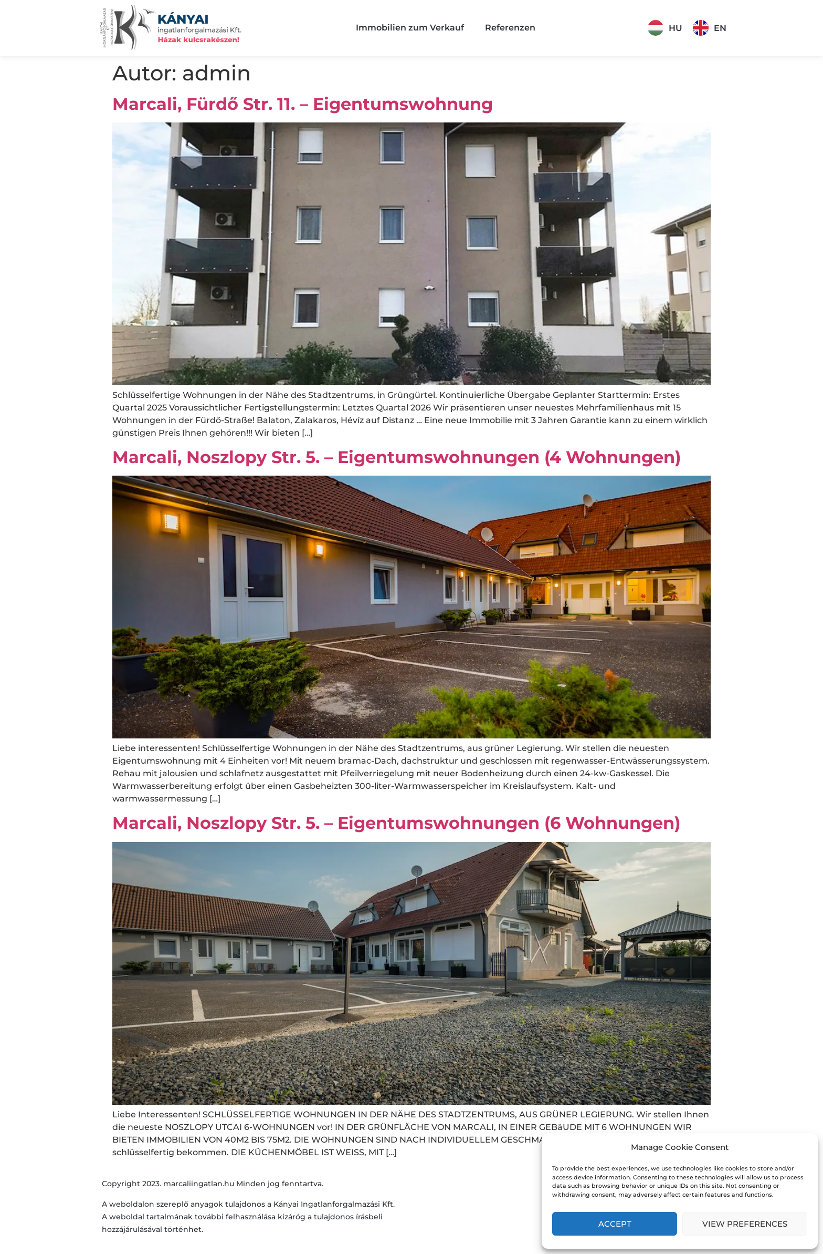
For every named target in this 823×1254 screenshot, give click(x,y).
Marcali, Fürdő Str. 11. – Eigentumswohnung (302, 104)
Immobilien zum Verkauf (410, 28)
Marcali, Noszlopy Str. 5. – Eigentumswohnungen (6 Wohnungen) (396, 823)
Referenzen (510, 28)
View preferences (744, 1224)
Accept (614, 1224)
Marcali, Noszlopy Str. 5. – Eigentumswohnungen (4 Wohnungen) (396, 457)
